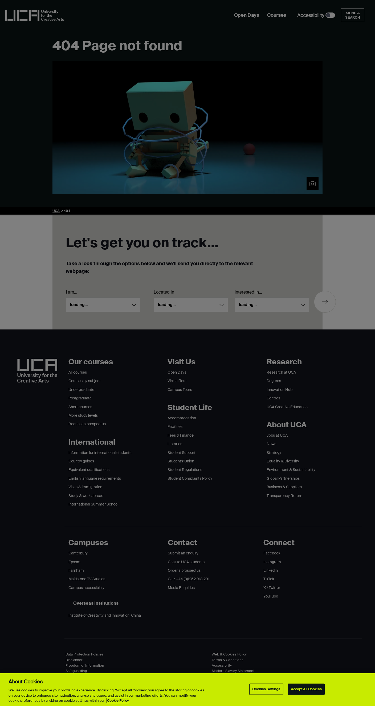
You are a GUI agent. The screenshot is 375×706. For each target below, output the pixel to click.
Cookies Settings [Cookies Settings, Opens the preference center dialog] (266, 689)
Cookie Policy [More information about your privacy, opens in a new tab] (118, 700)
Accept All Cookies (306, 689)
